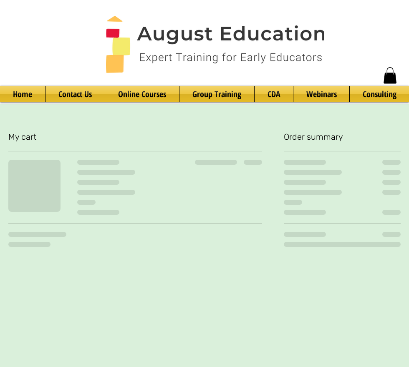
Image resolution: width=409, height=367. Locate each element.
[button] (390, 75)
